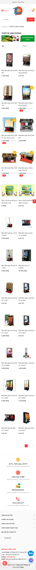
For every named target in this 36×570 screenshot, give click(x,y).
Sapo (22, 567)
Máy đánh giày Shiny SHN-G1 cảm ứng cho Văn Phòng (9, 138)
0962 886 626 (11, 557)
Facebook (7, 538)
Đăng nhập (21, 2)
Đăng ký (14, 2)
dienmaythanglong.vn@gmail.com (16, 559)
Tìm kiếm (30, 19)
